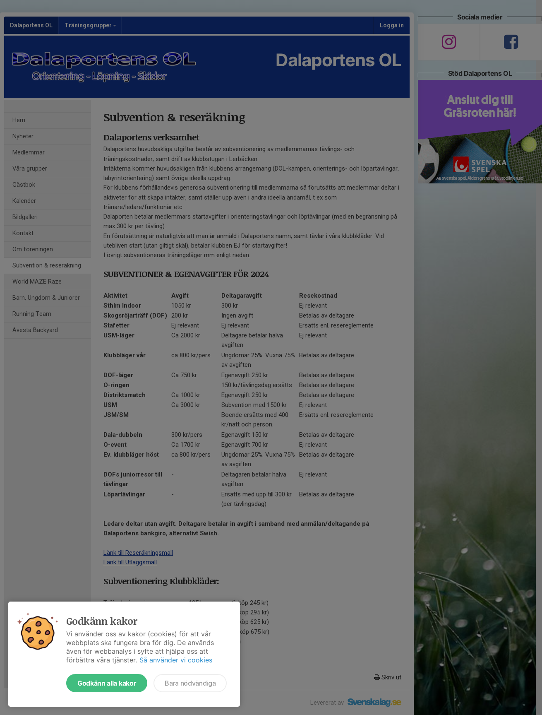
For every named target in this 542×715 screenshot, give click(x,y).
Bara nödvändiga (190, 683)
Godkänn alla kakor (106, 683)
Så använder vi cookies (175, 660)
